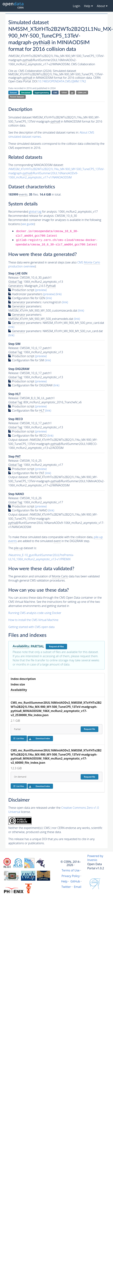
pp (72, 92)
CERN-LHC (82, 92)
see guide (28, 224)
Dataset (13, 92)
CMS (55, 92)
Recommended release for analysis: (31, 216)
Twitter (66, 887)
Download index (38, 738)
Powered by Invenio (95, 858)
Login (76, 6)
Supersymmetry (42, 92)
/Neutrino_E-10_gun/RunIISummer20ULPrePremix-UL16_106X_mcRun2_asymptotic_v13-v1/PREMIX (41, 557)
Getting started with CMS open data (31, 627)
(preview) (41, 290)
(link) (58, 294)
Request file (89, 729)
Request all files (56, 646)
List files (18, 738)
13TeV (64, 92)
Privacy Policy (70, 876)
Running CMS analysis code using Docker (34, 613)
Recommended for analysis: (32, 212)
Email (77, 887)
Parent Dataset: (17, 97)
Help (64, 881)
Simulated (25, 92)
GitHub (75, 881)
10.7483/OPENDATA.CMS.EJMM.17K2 (62, 81)
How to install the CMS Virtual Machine (33, 620)
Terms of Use (71, 870)
